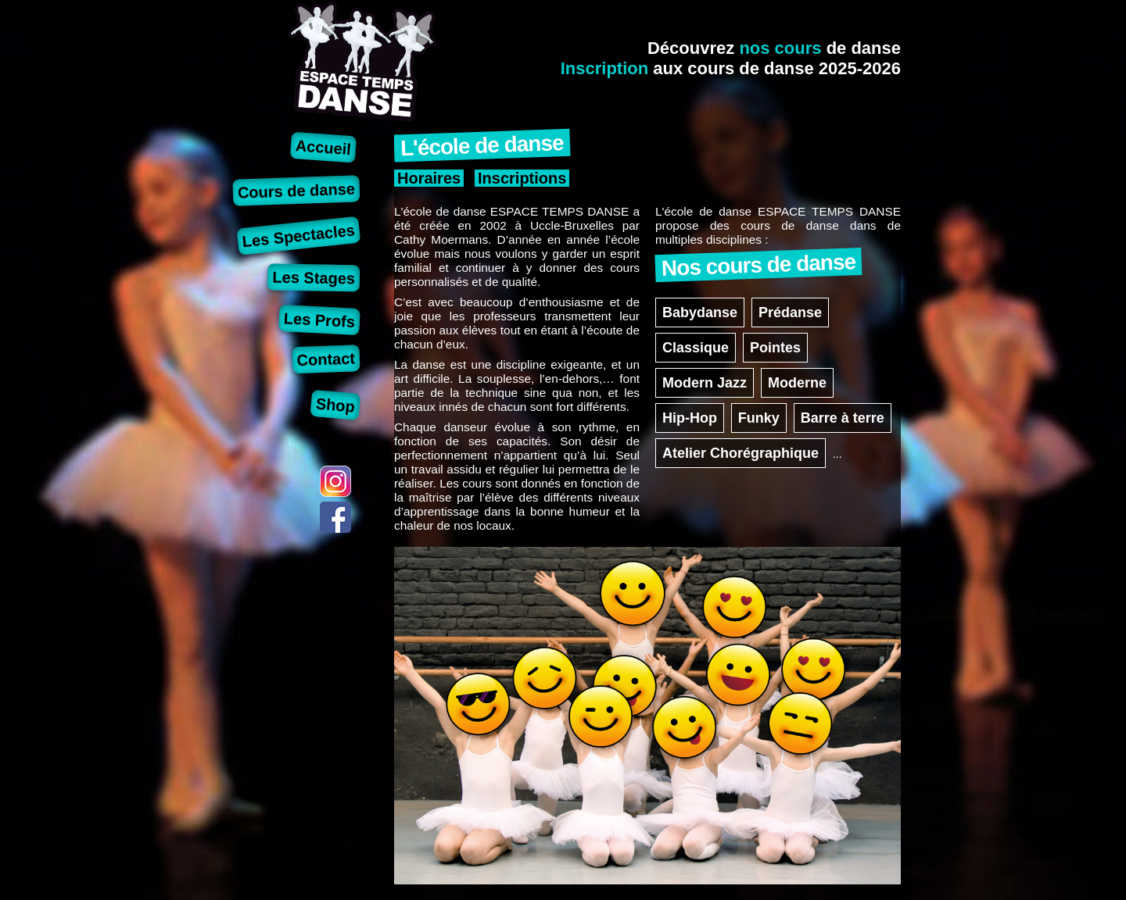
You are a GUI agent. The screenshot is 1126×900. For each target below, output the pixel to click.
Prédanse (790, 312)
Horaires (429, 178)
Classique (695, 347)
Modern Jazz (704, 383)
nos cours (780, 48)
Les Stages (313, 277)
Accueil (323, 147)
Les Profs (319, 319)
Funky (759, 418)
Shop (335, 405)
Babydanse (699, 312)
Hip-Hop (689, 418)
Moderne (797, 383)
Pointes (775, 347)
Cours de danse (297, 190)
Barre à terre (842, 418)
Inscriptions (522, 178)
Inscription (604, 68)
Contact (325, 359)
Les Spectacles (299, 235)
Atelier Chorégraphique (740, 453)
